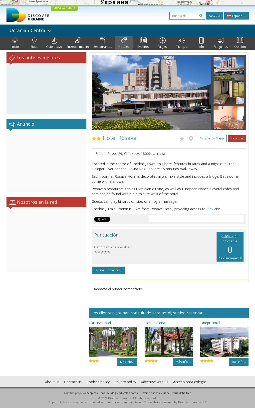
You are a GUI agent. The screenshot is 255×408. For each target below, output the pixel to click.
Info (201, 43)
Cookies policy (98, 381)
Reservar (237, 138)
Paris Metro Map (181, 393)
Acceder (215, 16)
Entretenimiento (78, 43)
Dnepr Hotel (210, 322)
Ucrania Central (30, 30)
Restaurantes (102, 43)
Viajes (162, 43)
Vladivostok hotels (127, 393)
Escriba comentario (108, 270)
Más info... (127, 362)
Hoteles (123, 43)
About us (52, 381)
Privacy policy (125, 381)
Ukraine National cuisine (155, 393)
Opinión (240, 43)
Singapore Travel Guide (100, 393)
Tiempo (181, 43)
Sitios (34, 43)
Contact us (73, 381)
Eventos (143, 43)
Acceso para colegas (190, 381)
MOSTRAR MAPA (64, 8)
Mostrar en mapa (212, 138)
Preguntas (221, 43)
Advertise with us (154, 381)
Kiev (210, 209)
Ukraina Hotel (100, 322)
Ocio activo (54, 43)
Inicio (15, 43)
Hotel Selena (155, 322)
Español (236, 16)
